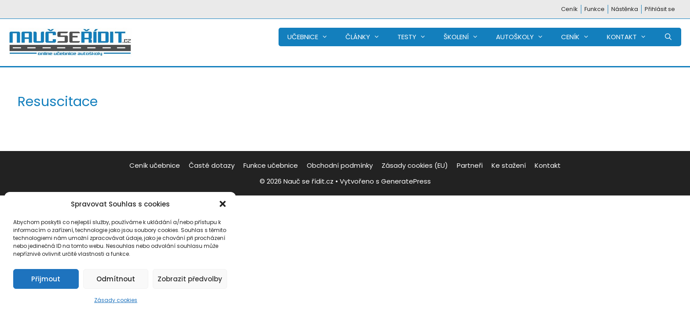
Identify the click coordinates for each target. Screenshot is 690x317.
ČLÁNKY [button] (367, 37)
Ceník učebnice (154, 165)
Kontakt (548, 165)
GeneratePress (406, 181)
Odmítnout (115, 279)
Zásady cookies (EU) (415, 165)
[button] (222, 203)
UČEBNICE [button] (312, 37)
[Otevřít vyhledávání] (668, 37)
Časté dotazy (212, 165)
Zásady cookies (115, 300)
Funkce (594, 9)
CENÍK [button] (579, 37)
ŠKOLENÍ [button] (465, 37)
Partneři (470, 165)
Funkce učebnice (270, 165)
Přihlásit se (660, 9)
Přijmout (45, 279)
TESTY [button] (416, 37)
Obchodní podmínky (340, 165)
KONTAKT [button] (631, 37)
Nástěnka (624, 9)
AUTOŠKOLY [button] (524, 37)
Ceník (569, 9)
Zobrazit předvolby (190, 279)
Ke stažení (509, 165)
